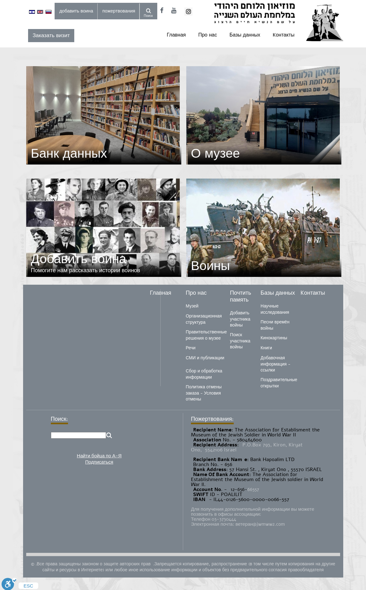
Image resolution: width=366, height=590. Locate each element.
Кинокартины (274, 338)
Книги (266, 348)
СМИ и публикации (205, 358)
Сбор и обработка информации (204, 374)
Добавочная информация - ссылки (275, 364)
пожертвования (118, 11)
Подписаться (99, 462)
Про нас (207, 35)
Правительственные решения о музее (206, 335)
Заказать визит (51, 35)
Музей (192, 306)
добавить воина (76, 11)
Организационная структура (204, 319)
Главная (176, 35)
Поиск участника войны (240, 341)
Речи (190, 348)
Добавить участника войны (240, 319)
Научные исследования (275, 309)
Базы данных (245, 35)
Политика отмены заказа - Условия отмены (204, 393)
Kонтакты (284, 35)
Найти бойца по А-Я (99, 456)
